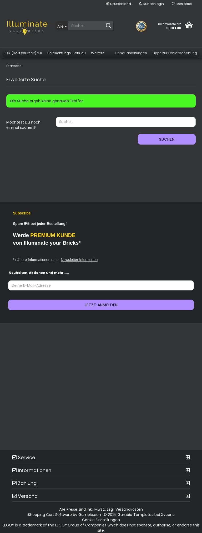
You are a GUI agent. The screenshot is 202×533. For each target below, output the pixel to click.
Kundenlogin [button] (151, 4)
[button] (118, 4)
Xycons (167, 514)
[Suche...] (62, 25)
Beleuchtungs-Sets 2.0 (66, 52)
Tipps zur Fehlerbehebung (174, 52)
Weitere (98, 52)
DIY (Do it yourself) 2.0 (24, 52)
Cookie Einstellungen (101, 519)
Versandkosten (129, 509)
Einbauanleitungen (131, 52)
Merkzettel (182, 4)
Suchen (167, 139)
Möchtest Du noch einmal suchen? (23, 125)
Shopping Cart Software (50, 514)
